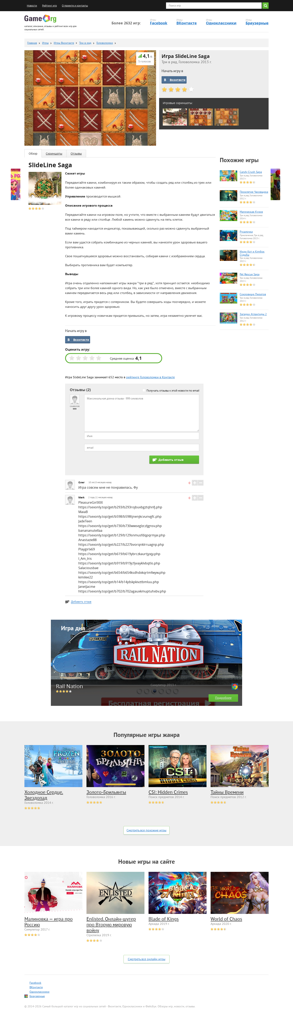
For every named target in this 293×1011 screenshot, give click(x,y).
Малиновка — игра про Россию (48, 922)
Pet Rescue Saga (249, 274)
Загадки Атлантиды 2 (253, 314)
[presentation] (115, 463)
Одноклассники (221, 23)
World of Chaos (226, 919)
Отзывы (76, 153)
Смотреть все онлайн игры (146, 959)
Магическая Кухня (251, 212)
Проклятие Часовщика (254, 192)
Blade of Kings (164, 919)
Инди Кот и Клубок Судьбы (252, 253)
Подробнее (223, 698)
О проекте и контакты (75, 5)
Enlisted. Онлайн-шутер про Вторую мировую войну (111, 925)
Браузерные (257, 23)
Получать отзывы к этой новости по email (172, 390)
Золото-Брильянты (106, 793)
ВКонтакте (186, 23)
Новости (32, 5)
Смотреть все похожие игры (146, 831)
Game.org (40, 19)
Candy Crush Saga (251, 172)
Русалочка (246, 232)
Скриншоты (54, 153)
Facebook (158, 23)
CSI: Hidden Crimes (168, 793)
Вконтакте (177, 80)
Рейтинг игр (49, 5)
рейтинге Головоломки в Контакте (150, 377)
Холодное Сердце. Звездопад (43, 795)
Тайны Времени (227, 793)
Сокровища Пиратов (253, 294)
